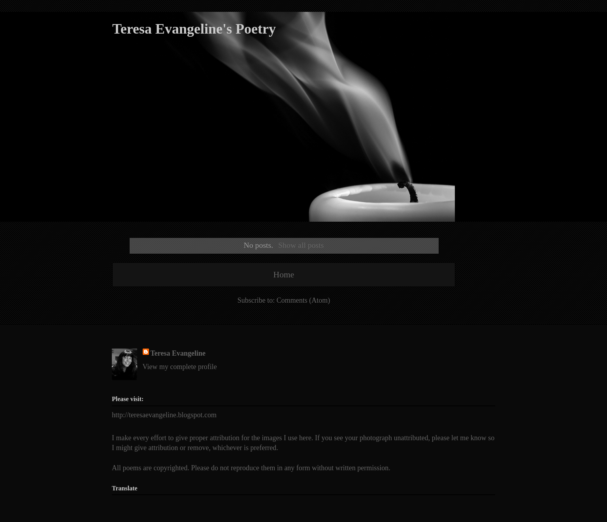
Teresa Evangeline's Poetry (194, 29)
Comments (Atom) (303, 300)
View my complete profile (180, 367)
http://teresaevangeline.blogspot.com (164, 415)
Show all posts (301, 245)
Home (283, 274)
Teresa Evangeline (178, 353)
